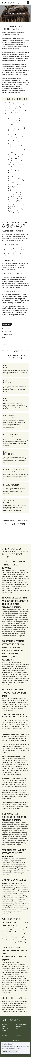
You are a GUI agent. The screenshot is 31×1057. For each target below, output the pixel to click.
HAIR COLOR (6, 399)
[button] (28, 2)
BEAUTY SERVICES (11, 485)
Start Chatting (10, 1051)
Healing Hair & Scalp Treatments (13, 470)
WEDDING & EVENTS (8, 501)
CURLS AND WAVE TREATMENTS (11, 436)
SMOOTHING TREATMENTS (9, 416)
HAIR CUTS (5, 366)
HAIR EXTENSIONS (9, 453)
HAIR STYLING (7, 382)
